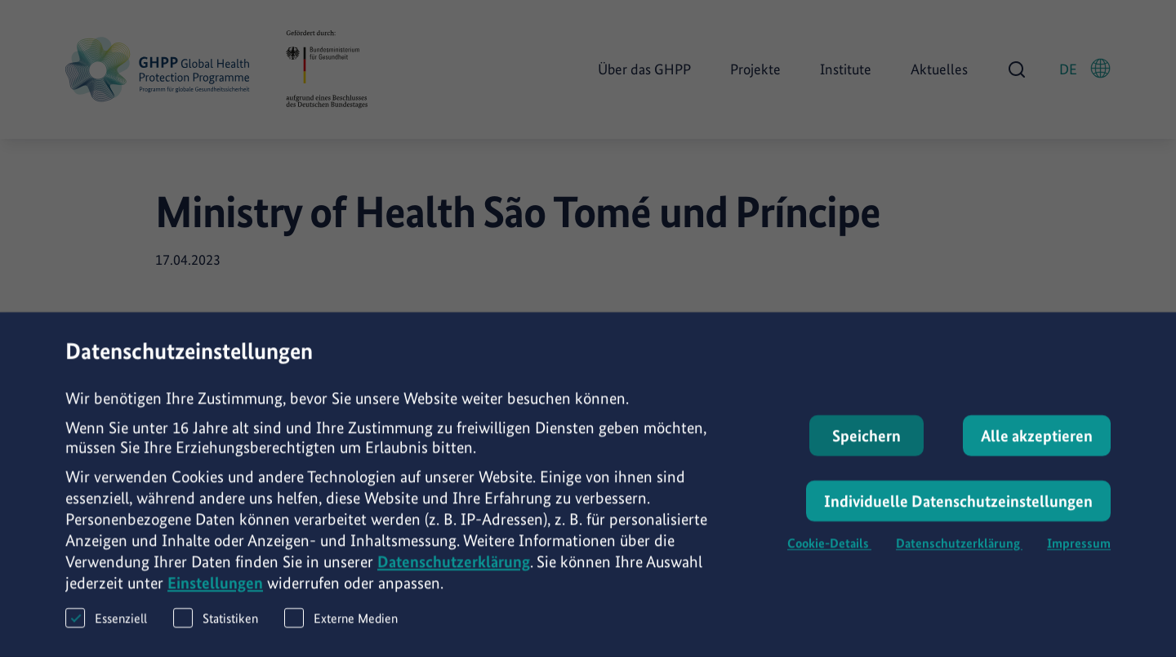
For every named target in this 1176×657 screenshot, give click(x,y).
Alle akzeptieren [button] (1037, 444)
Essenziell (106, 625)
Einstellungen (215, 591)
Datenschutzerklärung (453, 569)
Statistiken (215, 625)
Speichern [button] (866, 444)
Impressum (1079, 551)
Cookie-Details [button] (829, 551)
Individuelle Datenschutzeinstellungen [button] (958, 509)
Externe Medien (341, 625)
